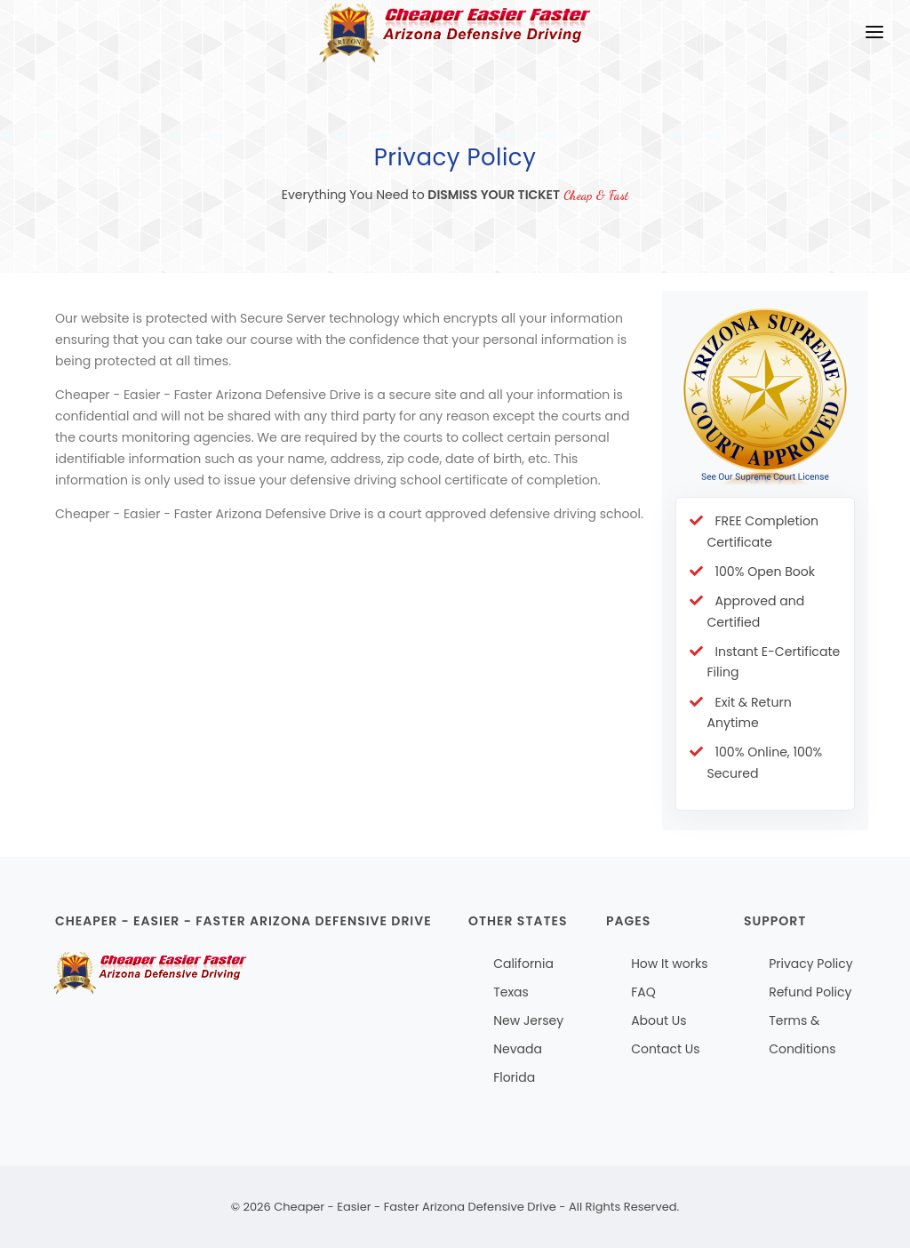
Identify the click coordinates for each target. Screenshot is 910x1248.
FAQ (643, 992)
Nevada (517, 1049)
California (523, 963)
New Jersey (528, 1020)
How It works (669, 963)
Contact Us (665, 1049)
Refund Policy (810, 992)
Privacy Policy (811, 963)
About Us (658, 1020)
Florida (514, 1077)
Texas (511, 992)
